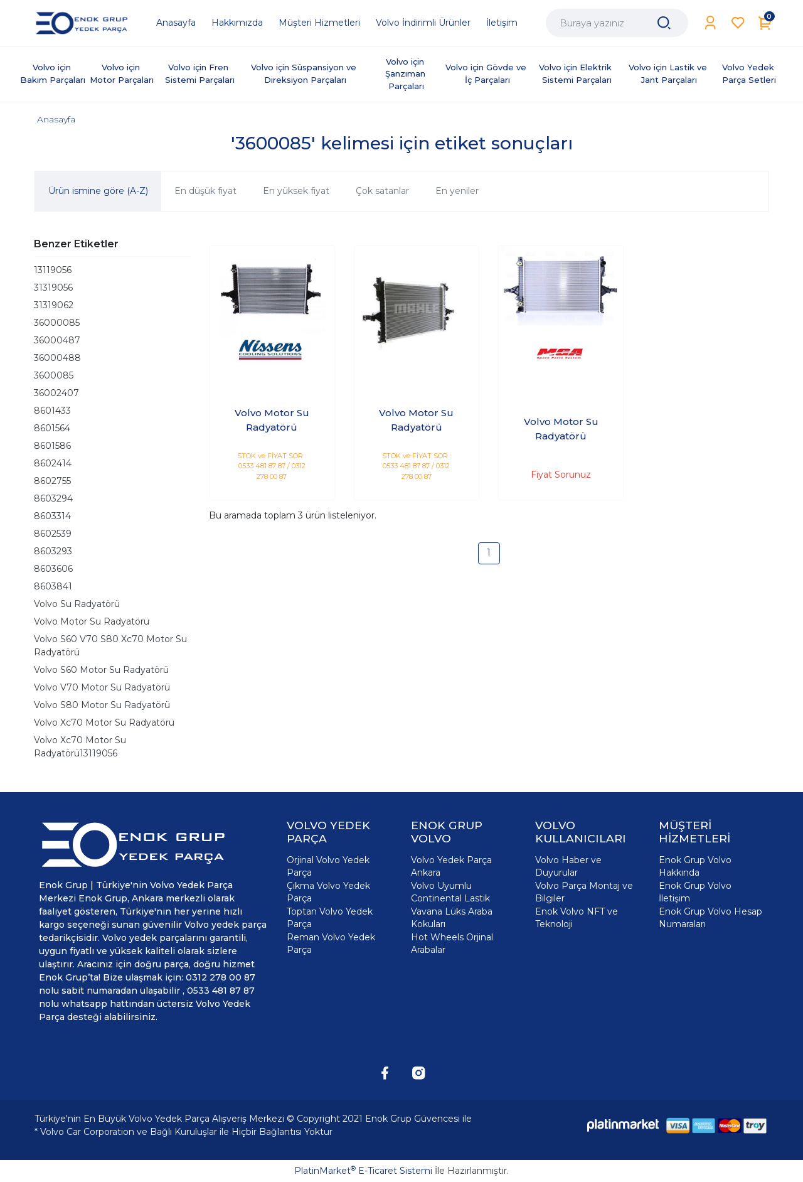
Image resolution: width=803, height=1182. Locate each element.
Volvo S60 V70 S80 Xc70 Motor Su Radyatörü (110, 645)
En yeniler (457, 190)
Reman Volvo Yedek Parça (331, 943)
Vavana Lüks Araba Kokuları (451, 918)
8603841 (53, 586)
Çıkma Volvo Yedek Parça (328, 892)
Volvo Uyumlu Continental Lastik (450, 892)
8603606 (53, 568)
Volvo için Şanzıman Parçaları (406, 73)
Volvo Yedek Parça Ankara (451, 866)
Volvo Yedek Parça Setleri (749, 73)
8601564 (52, 428)
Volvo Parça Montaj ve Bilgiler (584, 892)
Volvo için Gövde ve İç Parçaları (487, 73)
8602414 (53, 463)
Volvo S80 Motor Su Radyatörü (102, 705)
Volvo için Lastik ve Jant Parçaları (669, 73)
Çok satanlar (382, 190)
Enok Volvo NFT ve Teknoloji (576, 918)
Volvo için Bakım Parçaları (52, 73)
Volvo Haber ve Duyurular (568, 866)
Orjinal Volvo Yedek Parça (328, 866)
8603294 (53, 498)
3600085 (53, 375)
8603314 (52, 516)
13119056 (53, 270)
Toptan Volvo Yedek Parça (330, 918)
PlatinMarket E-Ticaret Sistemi (363, 1170)
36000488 (57, 357)
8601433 (52, 410)
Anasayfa (56, 119)
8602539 (53, 533)
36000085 (57, 322)
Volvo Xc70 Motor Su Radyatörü (104, 722)
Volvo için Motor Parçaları (122, 73)
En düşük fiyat (205, 190)
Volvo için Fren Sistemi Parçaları (200, 73)
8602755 (52, 480)
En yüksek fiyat (296, 190)
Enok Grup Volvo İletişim (695, 892)
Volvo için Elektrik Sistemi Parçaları (576, 73)
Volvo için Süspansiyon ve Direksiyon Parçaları (305, 73)
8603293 (53, 551)
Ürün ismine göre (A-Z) (98, 190)
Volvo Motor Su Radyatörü (91, 621)
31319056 (53, 287)
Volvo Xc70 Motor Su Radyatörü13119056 (80, 746)
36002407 (56, 393)
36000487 (57, 340)
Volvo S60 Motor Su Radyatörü (101, 669)
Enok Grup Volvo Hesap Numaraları (710, 918)
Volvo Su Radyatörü (77, 604)
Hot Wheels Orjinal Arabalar (452, 943)
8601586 (52, 445)
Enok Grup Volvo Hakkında (695, 866)
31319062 (53, 305)
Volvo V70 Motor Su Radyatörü (102, 687)
